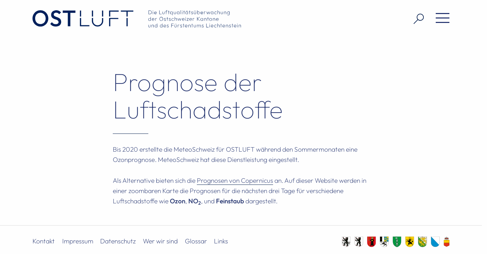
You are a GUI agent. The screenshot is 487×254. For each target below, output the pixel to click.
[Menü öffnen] (440, 19)
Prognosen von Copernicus (235, 180)
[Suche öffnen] (416, 19)
